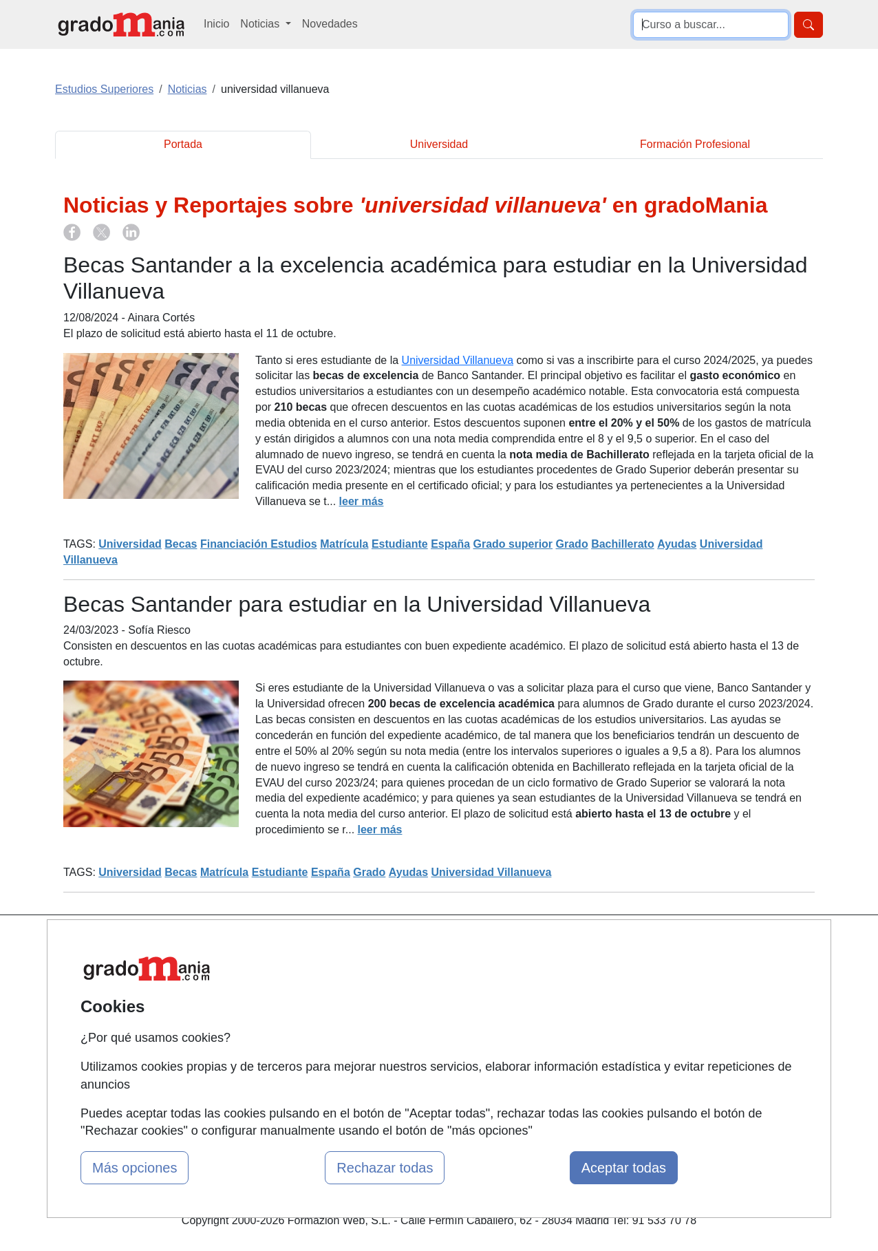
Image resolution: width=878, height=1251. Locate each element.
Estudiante (400, 544)
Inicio (216, 24)
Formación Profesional (695, 144)
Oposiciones (423, 1081)
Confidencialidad (564, 970)
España (450, 544)
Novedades (330, 24)
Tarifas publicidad (304, 997)
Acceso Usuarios (303, 1023)
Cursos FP (419, 986)
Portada (183, 144)
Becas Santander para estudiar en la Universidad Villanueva (356, 604)
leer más (361, 501)
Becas (180, 544)
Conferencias (425, 1012)
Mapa (276, 943)
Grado (572, 544)
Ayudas (676, 544)
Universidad (439, 144)
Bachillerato (622, 544)
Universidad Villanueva (457, 360)
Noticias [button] (261, 24)
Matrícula (344, 544)
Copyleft (544, 1023)
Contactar (547, 943)
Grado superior (513, 544)
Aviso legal (550, 997)
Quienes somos (300, 970)
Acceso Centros (301, 1050)
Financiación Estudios (258, 544)
